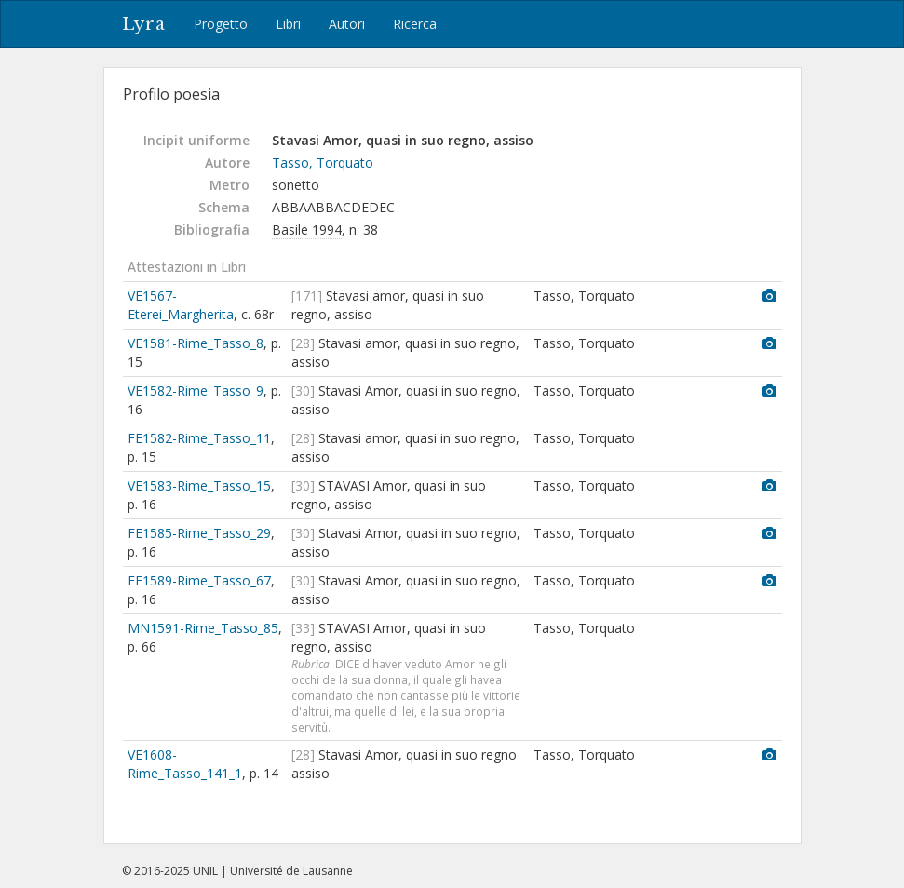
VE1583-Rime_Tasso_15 (199, 485)
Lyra (144, 24)
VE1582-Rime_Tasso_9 (195, 390)
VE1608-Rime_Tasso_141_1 (185, 764)
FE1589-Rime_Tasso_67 (199, 580)
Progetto (221, 24)
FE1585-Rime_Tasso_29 (199, 533)
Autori (347, 24)
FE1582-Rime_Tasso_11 (199, 438)
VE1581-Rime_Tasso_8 (195, 343)
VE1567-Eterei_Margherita (181, 305)
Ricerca (415, 24)
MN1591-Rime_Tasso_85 (203, 628)
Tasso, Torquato (322, 162)
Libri (288, 24)
